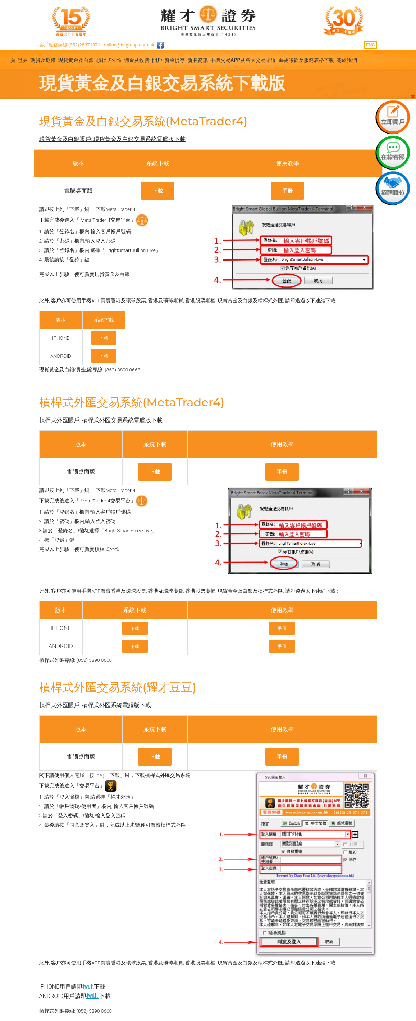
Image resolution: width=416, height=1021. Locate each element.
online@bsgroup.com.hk (129, 45)
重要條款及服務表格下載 (306, 60)
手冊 (287, 191)
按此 (88, 986)
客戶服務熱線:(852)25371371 (70, 45)
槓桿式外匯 (109, 60)
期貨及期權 (43, 60)
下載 (157, 191)
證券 (23, 60)
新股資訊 (197, 60)
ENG (370, 45)
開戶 (157, 60)
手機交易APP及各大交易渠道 (243, 60)
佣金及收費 (137, 60)
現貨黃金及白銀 (76, 60)
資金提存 (175, 60)
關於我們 (347, 60)
